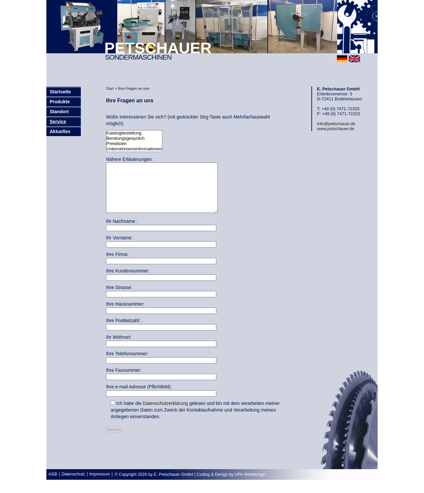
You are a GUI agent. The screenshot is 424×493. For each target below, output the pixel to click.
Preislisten (134, 143)
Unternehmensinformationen (134, 149)
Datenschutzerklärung (165, 413)
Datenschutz (73, 484)
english (354, 58)
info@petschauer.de (336, 123)
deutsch (342, 58)
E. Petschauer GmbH (173, 484)
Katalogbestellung (134, 133)
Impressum (99, 484)
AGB (52, 484)
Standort (59, 111)
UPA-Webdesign (250, 484)
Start (110, 88)
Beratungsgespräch (134, 138)
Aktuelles (60, 131)
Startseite (60, 91)
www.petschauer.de (335, 128)
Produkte (60, 101)
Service (58, 121)
